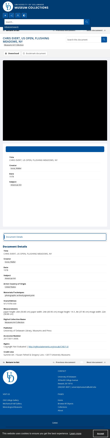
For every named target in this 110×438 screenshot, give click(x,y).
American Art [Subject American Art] (16, 185)
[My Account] (18, 15)
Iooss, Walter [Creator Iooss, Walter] (16, 168)
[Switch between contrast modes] (24, 15)
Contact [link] (62, 371)
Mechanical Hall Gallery (12, 403)
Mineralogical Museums (12, 407)
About (60, 410)
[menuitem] (55, 422)
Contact (55, 423)
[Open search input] (5, 15)
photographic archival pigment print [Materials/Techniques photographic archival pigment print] (19, 295)
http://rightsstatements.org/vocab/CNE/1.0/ (49, 346)
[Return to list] (16, 30)
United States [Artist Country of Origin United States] (10, 287)
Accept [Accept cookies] (100, 433)
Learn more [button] (75, 433)
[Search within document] (104, 39)
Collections (62, 407)
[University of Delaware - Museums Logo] (26, 6)
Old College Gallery (11, 400)
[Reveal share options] (11, 15)
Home (60, 400)
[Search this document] (83, 39)
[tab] (55, 149)
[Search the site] (44, 22)
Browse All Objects (65, 403)
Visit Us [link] (6, 394)
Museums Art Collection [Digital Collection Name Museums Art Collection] (14, 322)
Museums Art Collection (13, 45)
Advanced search (11, 27)
